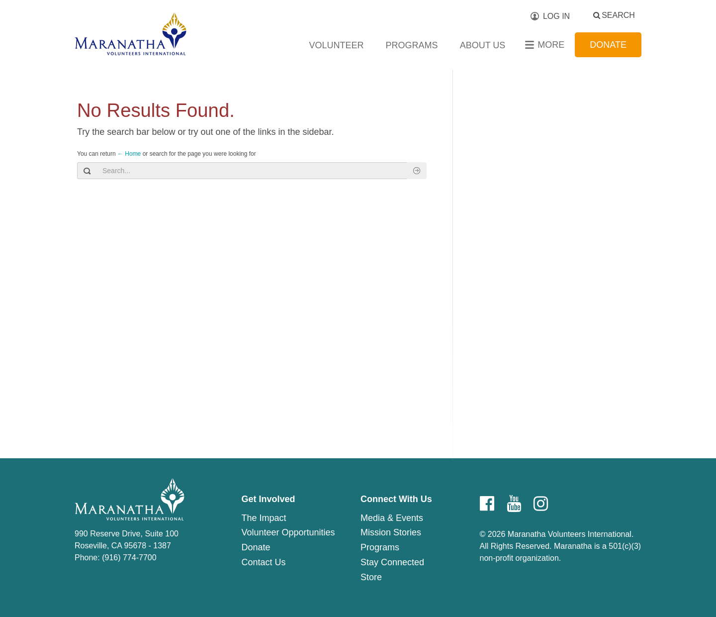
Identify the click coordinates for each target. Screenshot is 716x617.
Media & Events (391, 518)
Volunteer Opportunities (288, 532)
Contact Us (263, 562)
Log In (556, 16)
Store (371, 577)
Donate (608, 45)
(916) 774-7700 (129, 557)
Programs (412, 45)
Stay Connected (392, 562)
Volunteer (336, 45)
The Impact (263, 518)
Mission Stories (390, 532)
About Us (483, 45)
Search (618, 15)
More (550, 45)
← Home (129, 153)
